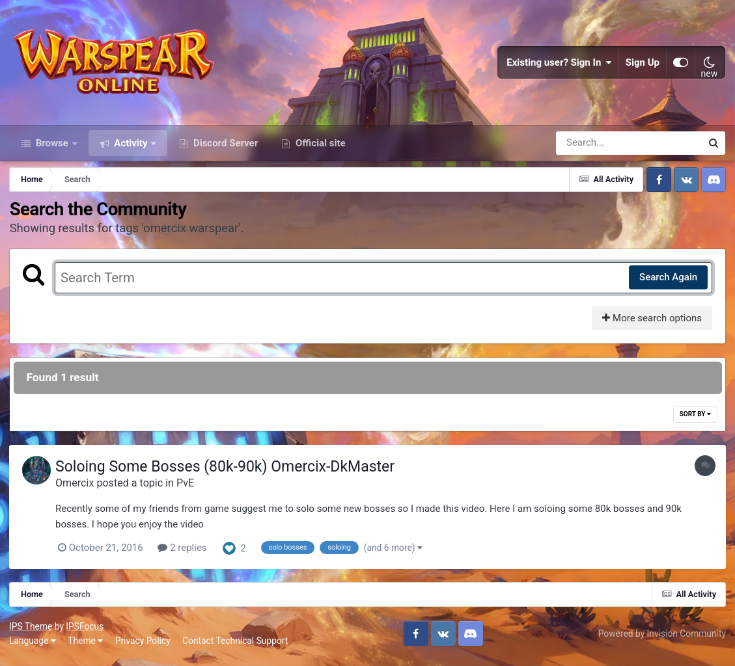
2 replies (185, 553)
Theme (86, 646)
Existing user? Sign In (559, 65)
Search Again (668, 283)
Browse (52, 148)
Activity (131, 148)
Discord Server (224, 148)
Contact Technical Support (235, 646)
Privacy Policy (143, 646)
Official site (319, 148)
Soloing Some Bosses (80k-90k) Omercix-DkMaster (228, 472)
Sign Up (642, 65)
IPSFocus (85, 632)
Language (33, 646)
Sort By (694, 419)
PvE (188, 489)
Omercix (78, 489)
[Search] (592, 148)
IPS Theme (31, 632)
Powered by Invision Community (661, 638)
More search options (651, 324)
